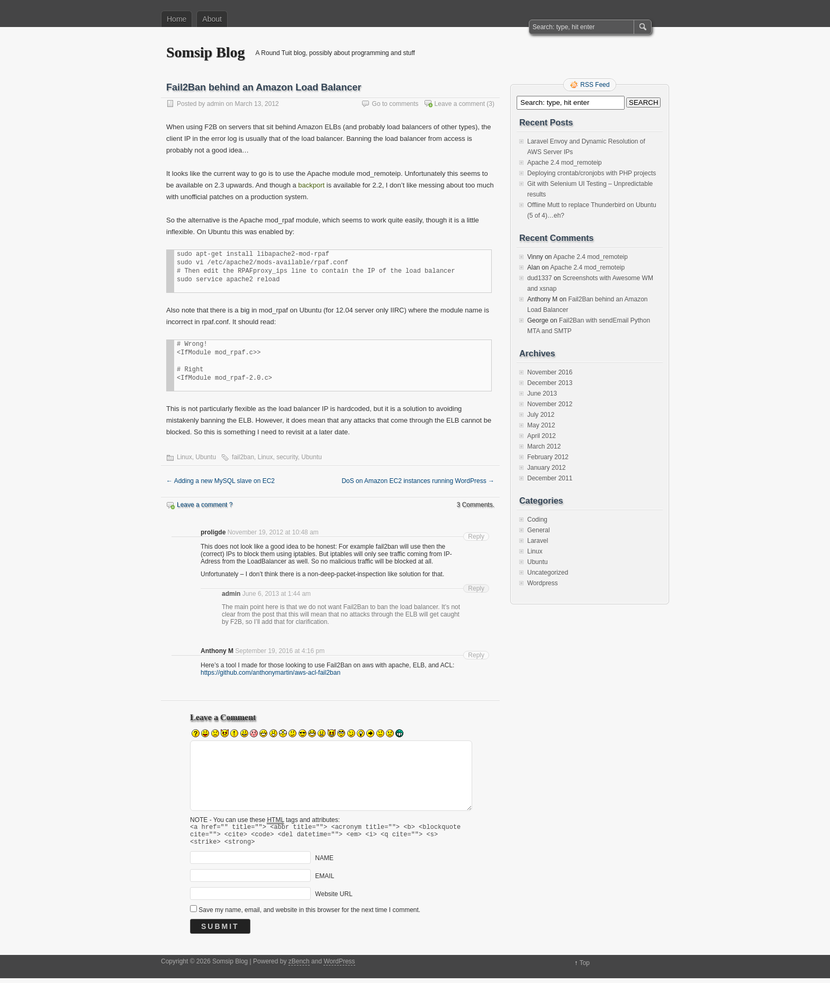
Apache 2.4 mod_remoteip (564, 162)
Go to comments (395, 104)
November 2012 (549, 404)
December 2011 (549, 478)
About (212, 19)
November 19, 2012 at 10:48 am (273, 532)
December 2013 (549, 383)
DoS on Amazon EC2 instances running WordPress (417, 481)
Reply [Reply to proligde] (476, 536)
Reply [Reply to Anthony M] (476, 655)
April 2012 (541, 436)
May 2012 (541, 425)
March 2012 (544, 446)
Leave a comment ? (204, 504)
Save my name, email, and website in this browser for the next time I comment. (309, 914)
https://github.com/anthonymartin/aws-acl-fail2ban (270, 672)
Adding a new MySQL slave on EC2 (220, 481)
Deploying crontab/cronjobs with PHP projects (591, 173)
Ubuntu (205, 457)
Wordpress (542, 583)
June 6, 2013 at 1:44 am (276, 593)
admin (215, 104)
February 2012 (548, 457)
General (538, 530)
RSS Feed (594, 84)
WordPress (339, 966)
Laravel (537, 540)
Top (585, 967)
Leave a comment (460, 104)
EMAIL (324, 880)
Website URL (333, 898)
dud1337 (539, 278)
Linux (184, 457)
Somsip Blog (205, 52)
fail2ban (243, 457)
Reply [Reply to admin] (476, 588)
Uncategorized (547, 572)
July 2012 (540, 414)
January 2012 (546, 467)
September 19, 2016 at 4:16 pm (279, 651)
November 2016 (549, 372)
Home (176, 19)
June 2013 (542, 393)
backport (311, 185)
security (286, 457)
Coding (537, 519)
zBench (299, 966)
